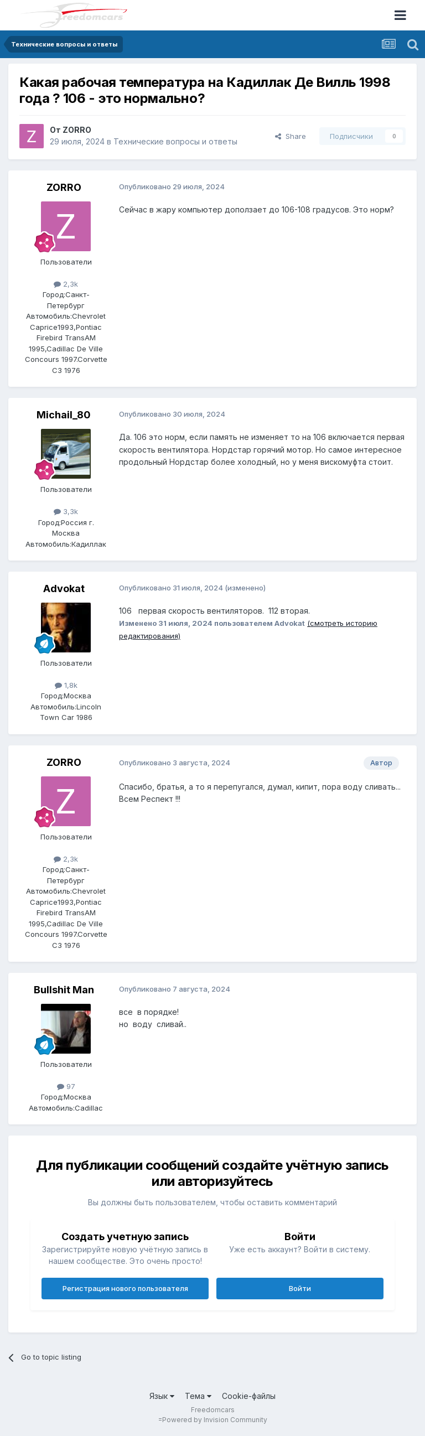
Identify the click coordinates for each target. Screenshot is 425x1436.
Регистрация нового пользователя (125, 1288)
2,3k (66, 283)
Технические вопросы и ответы (175, 141)
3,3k (66, 511)
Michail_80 (64, 415)
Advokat (64, 588)
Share (290, 136)
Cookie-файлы (249, 1396)
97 (66, 1086)
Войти (300, 1288)
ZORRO (77, 129)
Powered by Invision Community (214, 1420)
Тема (198, 1396)
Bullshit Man (64, 990)
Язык (161, 1396)
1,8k (66, 685)
